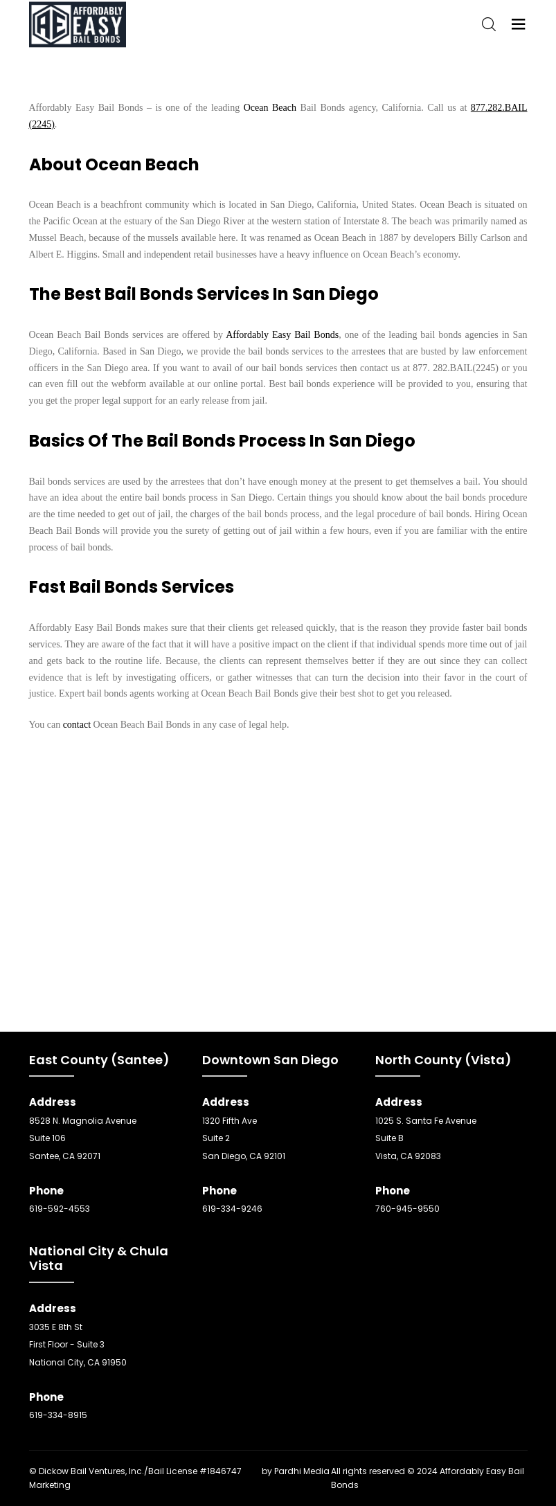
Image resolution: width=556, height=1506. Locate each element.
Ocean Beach (270, 107)
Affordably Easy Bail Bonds (282, 335)
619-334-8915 (58, 1415)
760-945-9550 (407, 1208)
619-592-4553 (59, 1208)
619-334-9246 (232, 1208)
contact (77, 724)
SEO (252, 1471)
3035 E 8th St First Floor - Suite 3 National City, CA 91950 (78, 1344)
